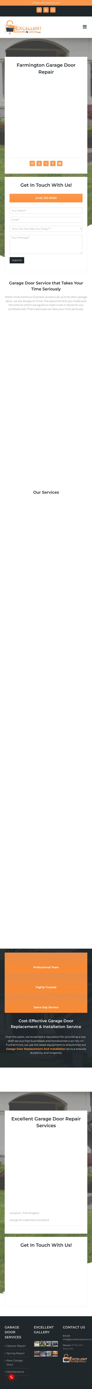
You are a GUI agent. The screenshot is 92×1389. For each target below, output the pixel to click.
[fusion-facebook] (53, 117)
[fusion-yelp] (39, 117)
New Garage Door (15, 1251)
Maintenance (15, 1260)
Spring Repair (16, 1241)
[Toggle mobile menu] (85, 26)
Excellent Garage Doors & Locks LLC (58, 1283)
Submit (17, 214)
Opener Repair (16, 1234)
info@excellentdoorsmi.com (46, 2)
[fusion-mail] (46, 117)
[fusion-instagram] (32, 117)
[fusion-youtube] (59, 117)
